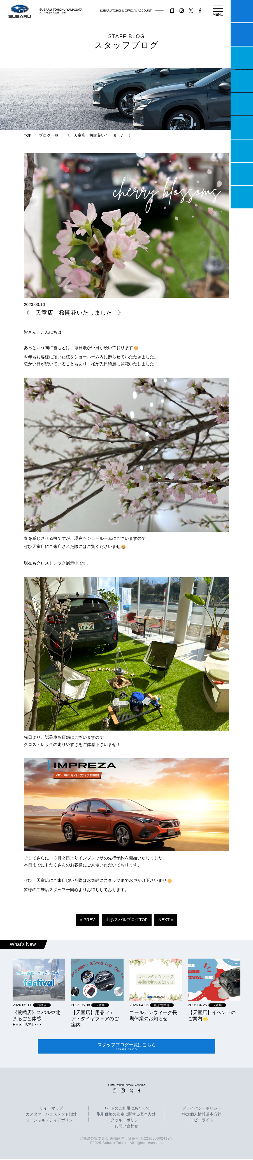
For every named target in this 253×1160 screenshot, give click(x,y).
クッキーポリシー (126, 1121)
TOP (28, 135)
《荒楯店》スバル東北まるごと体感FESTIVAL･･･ (36, 1018)
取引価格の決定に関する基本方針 (126, 1115)
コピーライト (201, 1121)
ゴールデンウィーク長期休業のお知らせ (153, 1015)
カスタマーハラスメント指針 (51, 1115)
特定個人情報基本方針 (201, 1115)
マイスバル (242, 11)
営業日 (242, 81)
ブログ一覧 (49, 135)
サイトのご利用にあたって (126, 1110)
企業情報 (242, 174)
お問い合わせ (126, 1127)
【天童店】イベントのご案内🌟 (212, 1015)
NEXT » (165, 919)
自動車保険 (242, 151)
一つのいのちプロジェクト (242, 58)
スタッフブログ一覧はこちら (126, 1047)
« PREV (87, 919)
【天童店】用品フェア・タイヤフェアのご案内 (95, 1018)
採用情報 (242, 197)
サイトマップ (51, 1110)
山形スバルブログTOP (127, 919)
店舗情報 (242, 104)
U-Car (242, 127)
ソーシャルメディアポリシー (51, 1121)
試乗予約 (242, 34)
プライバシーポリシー (201, 1110)
